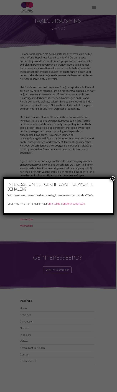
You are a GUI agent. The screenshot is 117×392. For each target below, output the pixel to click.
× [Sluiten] (112, 178)
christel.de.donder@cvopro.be (66, 203)
